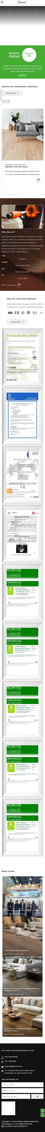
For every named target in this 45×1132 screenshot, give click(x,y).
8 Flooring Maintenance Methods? (16, 950)
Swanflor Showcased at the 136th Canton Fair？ (21, 910)
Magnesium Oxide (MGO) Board (16, 167)
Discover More (12, 93)
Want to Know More (11, 285)
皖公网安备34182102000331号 (16, 1126)
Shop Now (22, 75)
